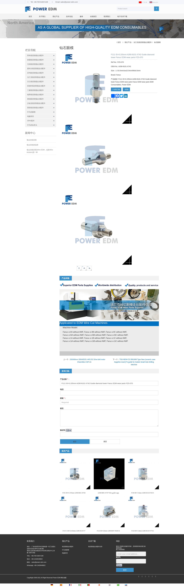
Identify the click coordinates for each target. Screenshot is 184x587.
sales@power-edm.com (38, 562)
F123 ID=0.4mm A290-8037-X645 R (108, 531)
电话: (62, 389)
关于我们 (42, 16)
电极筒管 (30, 116)
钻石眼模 (157, 42)
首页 (30, 16)
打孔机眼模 (31, 112)
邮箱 (126, 89)
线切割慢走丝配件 (67, 546)
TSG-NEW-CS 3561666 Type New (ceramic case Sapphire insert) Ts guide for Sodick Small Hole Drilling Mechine (134, 362)
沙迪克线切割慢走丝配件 (36, 103)
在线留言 (93, 16)
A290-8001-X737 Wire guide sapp (108, 493)
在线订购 (116, 89)
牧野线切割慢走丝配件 (35, 95)
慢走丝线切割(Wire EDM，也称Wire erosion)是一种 (40, 151)
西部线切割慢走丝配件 (35, 108)
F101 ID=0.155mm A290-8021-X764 (74, 493)
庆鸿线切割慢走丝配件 (35, 73)
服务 (81, 16)
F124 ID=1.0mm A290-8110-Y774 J (142, 531)
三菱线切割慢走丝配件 (35, 90)
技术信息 (69, 16)
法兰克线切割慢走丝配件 (142, 42)
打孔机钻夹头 (32, 125)
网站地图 (63, 578)
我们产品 (56, 16)
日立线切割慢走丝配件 (35, 81)
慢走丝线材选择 (32, 145)
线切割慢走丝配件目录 (95, 546)
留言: (62, 408)
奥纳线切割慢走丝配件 (35, 99)
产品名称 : (64, 379)
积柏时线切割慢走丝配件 (36, 86)
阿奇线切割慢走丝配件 (35, 55)
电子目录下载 (122, 16)
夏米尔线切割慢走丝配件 (36, 68)
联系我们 (107, 16)
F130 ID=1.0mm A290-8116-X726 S (142, 493)
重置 (105, 441)
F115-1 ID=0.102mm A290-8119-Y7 (74, 531)
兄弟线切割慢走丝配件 (35, 64)
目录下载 (92, 541)
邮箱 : (63, 398)
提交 (74, 441)
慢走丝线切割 (32, 140)
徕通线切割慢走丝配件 (35, 60)
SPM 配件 (30, 121)
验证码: (63, 430)
